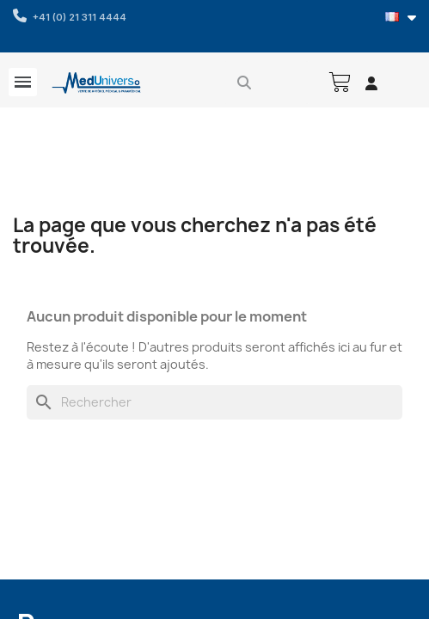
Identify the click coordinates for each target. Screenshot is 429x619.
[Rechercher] (214, 402)
